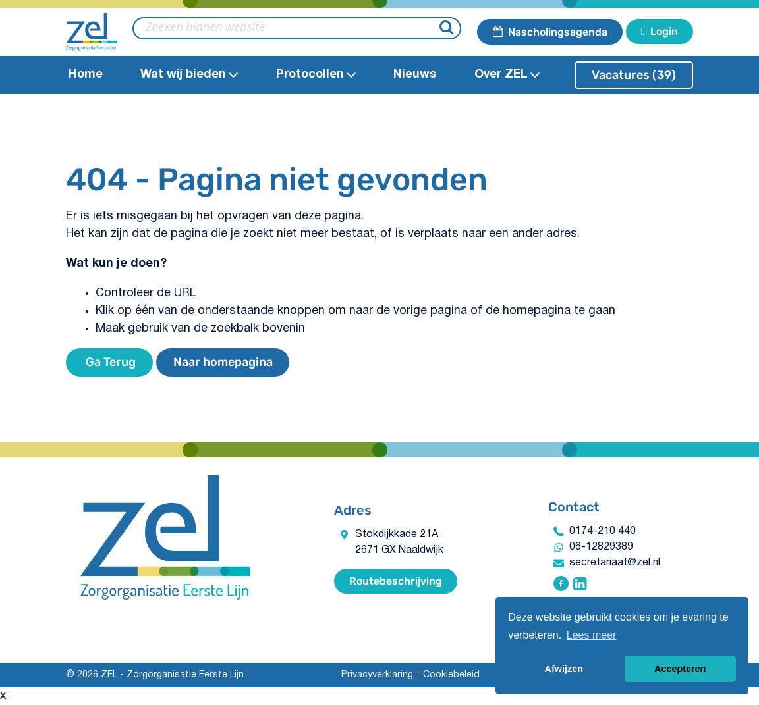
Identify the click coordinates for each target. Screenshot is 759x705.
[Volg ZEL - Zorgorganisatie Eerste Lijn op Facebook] (561, 585)
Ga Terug (109, 362)
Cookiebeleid (451, 675)
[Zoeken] (448, 28)
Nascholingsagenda (550, 32)
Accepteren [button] (680, 669)
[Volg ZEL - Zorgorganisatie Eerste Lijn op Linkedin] (580, 585)
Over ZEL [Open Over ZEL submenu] (507, 74)
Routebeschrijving (395, 581)
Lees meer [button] (592, 634)
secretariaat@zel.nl (614, 562)
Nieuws (414, 74)
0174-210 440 (602, 531)
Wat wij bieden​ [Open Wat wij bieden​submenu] (189, 74)
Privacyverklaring (377, 675)
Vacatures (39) (634, 75)
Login (659, 31)
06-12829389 (601, 547)
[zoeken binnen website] (296, 28)
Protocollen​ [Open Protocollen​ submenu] (316, 74)
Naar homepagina (223, 362)
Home (86, 74)
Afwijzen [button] (564, 669)
